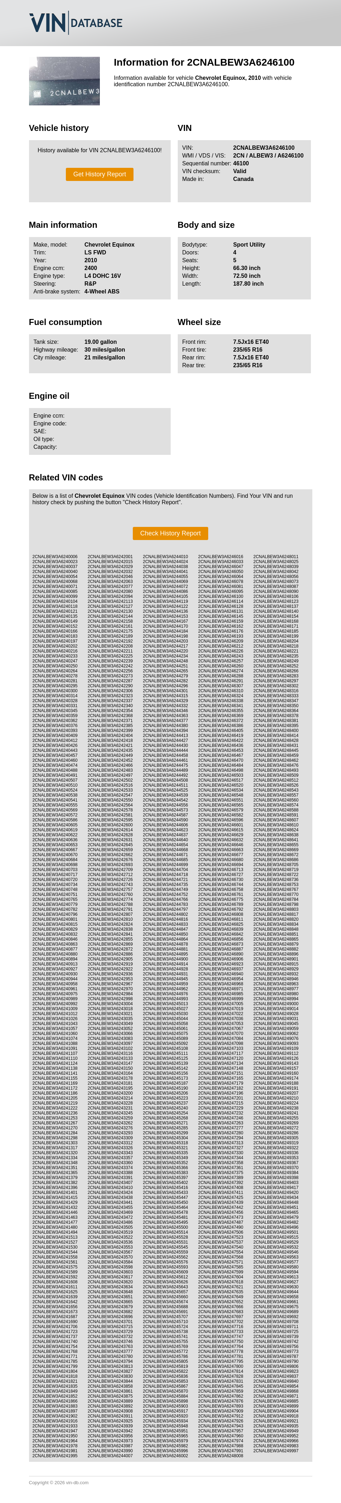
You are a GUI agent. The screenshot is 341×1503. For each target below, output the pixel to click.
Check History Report (170, 533)
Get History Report (99, 174)
